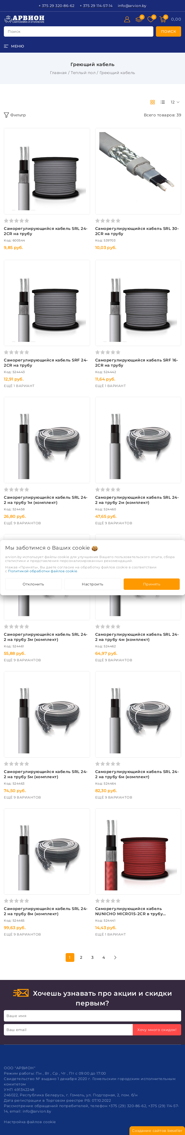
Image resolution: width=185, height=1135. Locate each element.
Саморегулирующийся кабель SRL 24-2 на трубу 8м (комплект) (46, 911)
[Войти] (127, 19)
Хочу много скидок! (157, 1029)
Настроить (92, 584)
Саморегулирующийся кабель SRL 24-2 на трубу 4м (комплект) (137, 637)
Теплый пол (83, 72)
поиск (14, 31)
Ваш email (16, 1029)
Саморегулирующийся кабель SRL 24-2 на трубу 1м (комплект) (46, 500)
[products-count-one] (162, 102)
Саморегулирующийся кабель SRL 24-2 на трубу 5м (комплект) (46, 774)
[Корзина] (176, 19)
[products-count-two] (152, 102)
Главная (58, 72)
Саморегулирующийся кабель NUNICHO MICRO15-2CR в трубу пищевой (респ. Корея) (129, 913)
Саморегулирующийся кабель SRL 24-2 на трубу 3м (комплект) (46, 637)
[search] (168, 31)
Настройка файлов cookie (30, 1122)
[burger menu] (14, 46)
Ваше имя (16, 1015)
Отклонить (33, 584)
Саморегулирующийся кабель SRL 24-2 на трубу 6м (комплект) (137, 774)
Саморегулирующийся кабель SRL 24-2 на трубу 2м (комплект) (137, 500)
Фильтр (15, 115)
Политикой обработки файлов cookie (42, 571)
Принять (152, 584)
